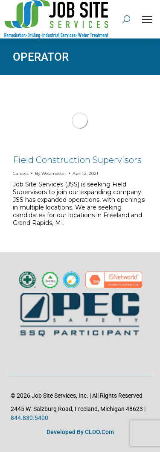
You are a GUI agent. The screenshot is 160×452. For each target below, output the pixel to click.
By (50, 173)
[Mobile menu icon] (147, 19)
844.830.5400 (29, 417)
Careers (21, 173)
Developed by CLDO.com (80, 431)
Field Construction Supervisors (77, 160)
